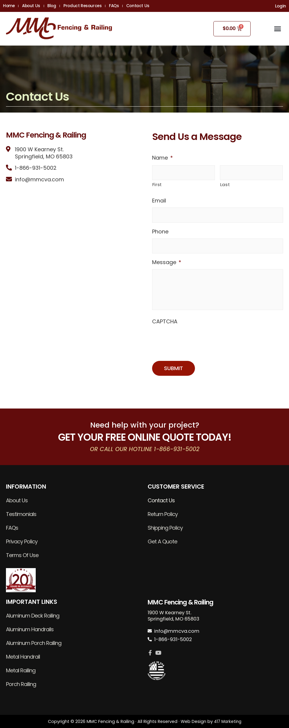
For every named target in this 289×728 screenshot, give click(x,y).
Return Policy (163, 514)
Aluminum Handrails (30, 629)
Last (225, 185)
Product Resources (93, 6)
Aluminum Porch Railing (33, 643)
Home (9, 6)
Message (166, 262)
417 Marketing (227, 721)
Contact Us (155, 6)
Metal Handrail (23, 656)
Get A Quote (162, 541)
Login (280, 6)
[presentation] (197, 346)
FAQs (128, 6)
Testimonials (21, 514)
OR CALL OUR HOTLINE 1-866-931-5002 (144, 448)
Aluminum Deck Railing (32, 615)
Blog (58, 6)
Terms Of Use (22, 555)
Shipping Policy (165, 527)
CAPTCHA (164, 328)
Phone (160, 231)
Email (159, 200)
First (157, 185)
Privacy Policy (22, 541)
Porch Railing (21, 684)
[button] (277, 29)
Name (162, 157)
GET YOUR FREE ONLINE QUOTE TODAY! (144, 437)
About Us (34, 6)
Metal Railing (20, 670)
